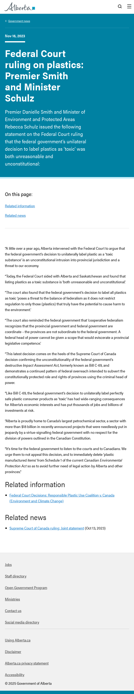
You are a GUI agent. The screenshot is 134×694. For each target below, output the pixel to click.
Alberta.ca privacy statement (27, 663)
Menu (129, 7)
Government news (19, 21)
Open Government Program (26, 587)
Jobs (8, 564)
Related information (20, 205)
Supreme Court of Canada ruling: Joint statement (46, 528)
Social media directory (22, 622)
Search (120, 7)
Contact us (13, 610)
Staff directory (15, 576)
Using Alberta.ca (17, 640)
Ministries (12, 599)
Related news (15, 215)
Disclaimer (13, 651)
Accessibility (14, 674)
